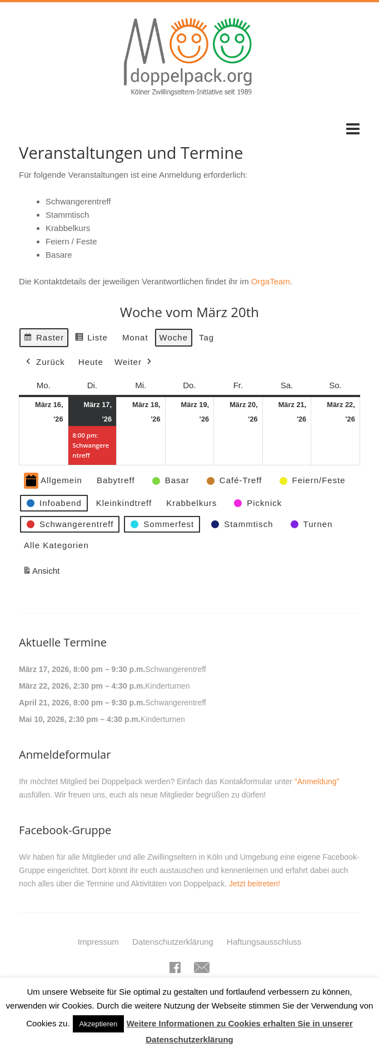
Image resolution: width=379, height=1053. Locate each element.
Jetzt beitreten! (254, 883)
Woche (173, 337)
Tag (206, 337)
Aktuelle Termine (63, 642)
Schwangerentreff (175, 669)
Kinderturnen (167, 685)
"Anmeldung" (317, 781)
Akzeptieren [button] (98, 1024)
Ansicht (42, 572)
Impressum (98, 941)
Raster (43, 338)
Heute (90, 362)
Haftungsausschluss (264, 941)
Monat (135, 337)
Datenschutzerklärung (172, 941)
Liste (91, 338)
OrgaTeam (270, 281)
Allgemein (53, 481)
